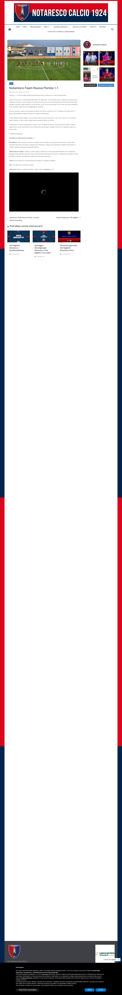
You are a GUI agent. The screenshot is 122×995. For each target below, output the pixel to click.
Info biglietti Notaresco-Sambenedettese (16, 248)
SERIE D (46, 27)
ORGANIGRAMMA (35, 27)
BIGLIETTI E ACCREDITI (80, 27)
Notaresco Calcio (24, 92)
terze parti (45, 974)
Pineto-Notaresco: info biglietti (68, 218)
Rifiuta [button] (90, 990)
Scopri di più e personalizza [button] (27, 990)
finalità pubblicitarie (26, 978)
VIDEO (25, 27)
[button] (50, 27)
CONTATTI (93, 27)
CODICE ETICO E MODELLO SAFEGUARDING (61, 32)
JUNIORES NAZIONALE (61, 27)
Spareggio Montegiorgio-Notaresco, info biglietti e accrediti (43, 249)
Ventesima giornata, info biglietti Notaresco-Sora (68, 248)
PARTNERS (102, 27)
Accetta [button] (100, 990)
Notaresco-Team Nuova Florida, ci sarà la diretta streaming (23, 219)
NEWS (18, 27)
